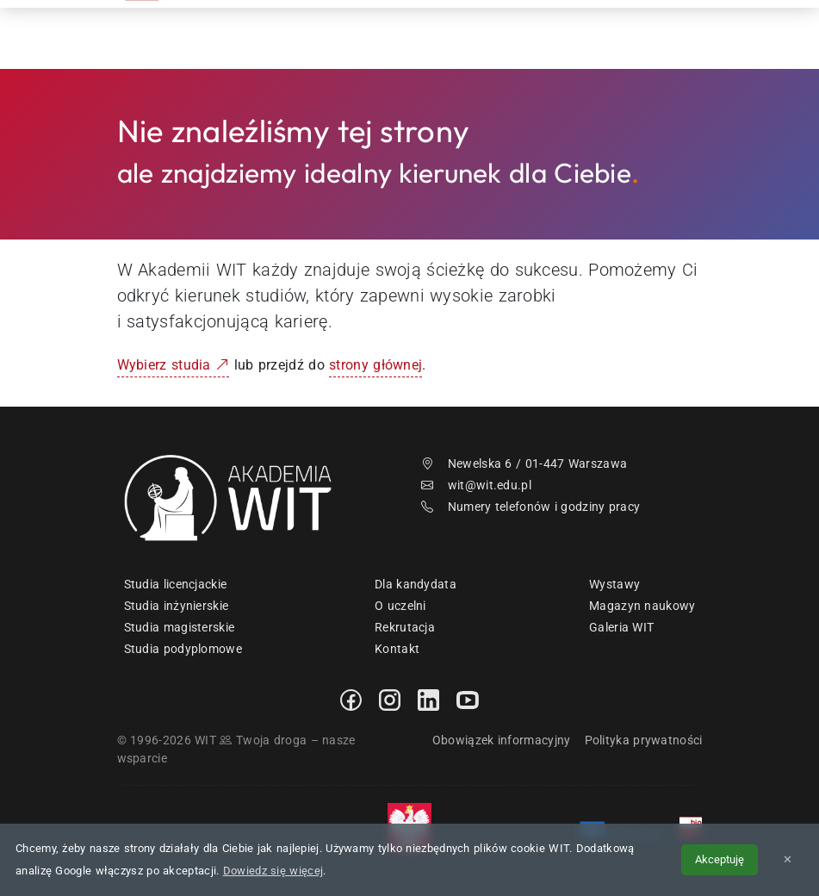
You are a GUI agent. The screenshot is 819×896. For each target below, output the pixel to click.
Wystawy (614, 584)
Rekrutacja (358, 34)
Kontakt (630, 34)
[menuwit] (698, 34)
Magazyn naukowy (642, 606)
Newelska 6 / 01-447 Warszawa (524, 463)
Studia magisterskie (179, 627)
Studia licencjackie (175, 584)
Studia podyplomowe (183, 649)
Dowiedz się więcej (273, 870)
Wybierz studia (173, 365)
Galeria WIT (621, 627)
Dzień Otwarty (531, 34)
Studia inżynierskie (176, 606)
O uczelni (400, 606)
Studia (440, 34)
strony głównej (375, 365)
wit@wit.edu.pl (476, 485)
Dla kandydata (415, 584)
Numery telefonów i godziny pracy (530, 506)
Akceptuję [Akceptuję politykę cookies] (719, 859)
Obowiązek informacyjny (501, 740)
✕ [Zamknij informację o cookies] (787, 859)
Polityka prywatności (644, 740)
